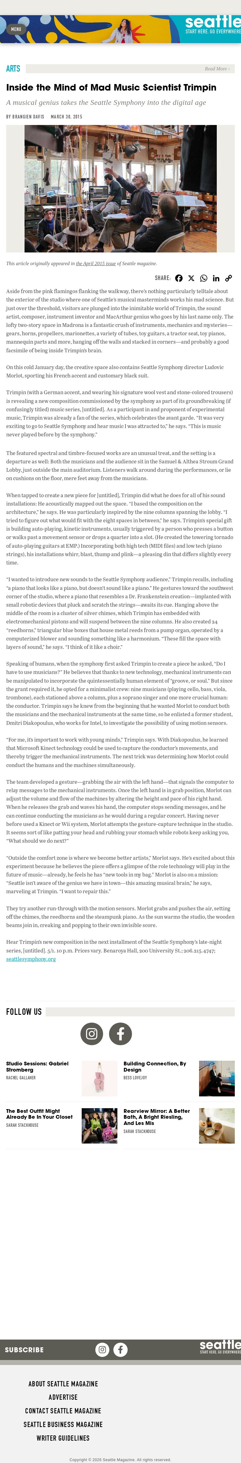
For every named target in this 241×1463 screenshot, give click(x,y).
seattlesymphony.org (31, 958)
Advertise (63, 1397)
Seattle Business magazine (63, 1424)
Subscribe (24, 1349)
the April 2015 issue (96, 263)
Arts (13, 68)
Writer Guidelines (63, 1438)
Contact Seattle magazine (63, 1411)
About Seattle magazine (63, 1384)
